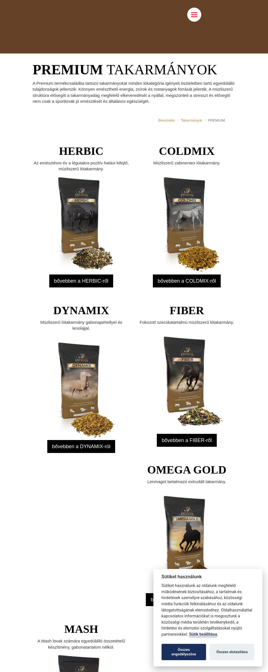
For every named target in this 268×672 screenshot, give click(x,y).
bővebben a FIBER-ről (187, 440)
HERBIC (81, 151)
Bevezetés (166, 120)
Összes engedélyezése (183, 652)
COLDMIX (187, 151)
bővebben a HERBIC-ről (81, 281)
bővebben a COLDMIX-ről (187, 281)
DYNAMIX (81, 310)
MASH (81, 629)
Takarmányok (191, 120)
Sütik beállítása (203, 634)
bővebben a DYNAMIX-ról (81, 446)
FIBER (186, 310)
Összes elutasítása (232, 652)
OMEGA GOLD (186, 469)
